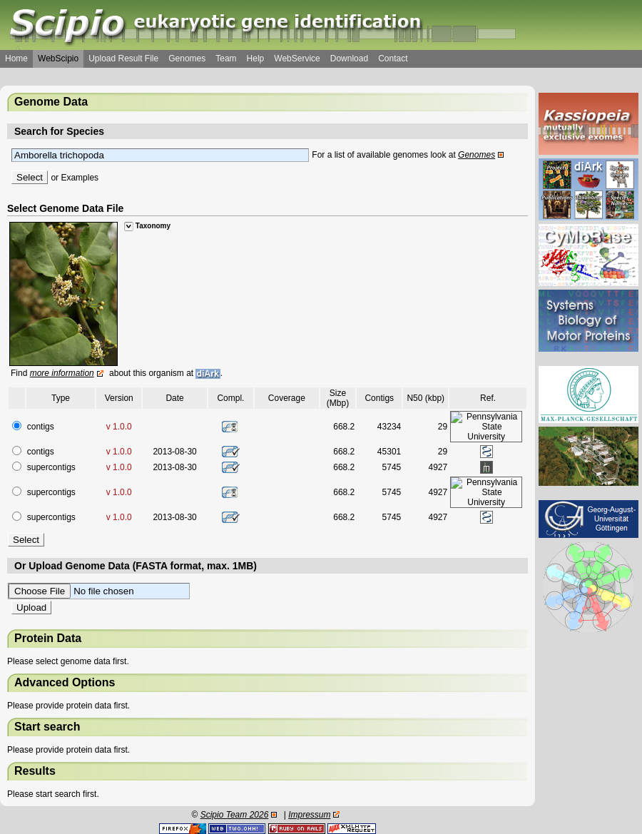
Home (16, 58)
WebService (297, 58)
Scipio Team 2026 (234, 815)
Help (256, 58)
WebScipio (58, 58)
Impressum (309, 815)
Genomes (186, 58)
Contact (392, 58)
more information (62, 373)
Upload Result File (123, 58)
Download (349, 58)
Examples (79, 178)
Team (225, 58)
